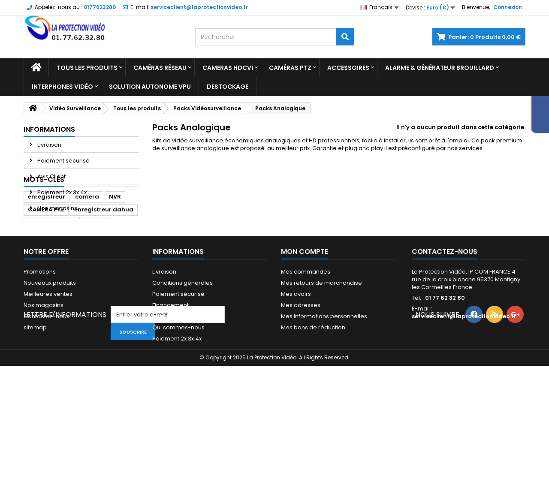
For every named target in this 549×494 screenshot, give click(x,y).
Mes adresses (300, 380)
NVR (115, 248)
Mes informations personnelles (324, 391)
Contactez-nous (46, 391)
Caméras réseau (160, 67)
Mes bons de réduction (313, 402)
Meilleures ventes (48, 369)
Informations (49, 129)
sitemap (35, 402)
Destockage (227, 86)
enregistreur (46, 248)
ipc (123, 286)
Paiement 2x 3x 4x (61, 192)
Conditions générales (182, 358)
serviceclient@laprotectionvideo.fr (464, 391)
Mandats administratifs (184, 391)
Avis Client (51, 176)
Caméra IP (93, 286)
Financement (170, 380)
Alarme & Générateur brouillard (439, 67)
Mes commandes (305, 347)
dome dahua (47, 286)
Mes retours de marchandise (321, 358)
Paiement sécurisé (63, 161)
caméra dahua (51, 273)
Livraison (48, 145)
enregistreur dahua (103, 260)
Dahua (94, 273)
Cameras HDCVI (227, 67)
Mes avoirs (296, 369)
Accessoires (348, 67)
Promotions (40, 347)
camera (87, 248)
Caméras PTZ (290, 67)
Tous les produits (87, 67)
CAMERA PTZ (46, 260)
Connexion (507, 7)
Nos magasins (56, 208)
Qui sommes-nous (178, 402)
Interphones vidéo (62, 86)
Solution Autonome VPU (150, 86)
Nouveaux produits (50, 358)
